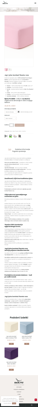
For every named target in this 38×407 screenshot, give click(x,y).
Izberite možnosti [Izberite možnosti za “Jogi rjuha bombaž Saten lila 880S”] (11, 370)
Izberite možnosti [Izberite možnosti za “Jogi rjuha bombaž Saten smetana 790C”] (11, 344)
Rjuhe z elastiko (15, 10)
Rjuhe (9, 10)
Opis (9, 149)
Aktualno (19, 387)
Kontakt (19, 392)
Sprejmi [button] (14, 403)
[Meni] (35, 3)
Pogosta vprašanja (19, 151)
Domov (5, 10)
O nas (19, 394)
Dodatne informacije (22, 149)
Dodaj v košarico (19, 125)
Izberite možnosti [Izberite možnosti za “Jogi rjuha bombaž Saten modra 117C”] (26, 344)
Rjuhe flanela (15, 131)
